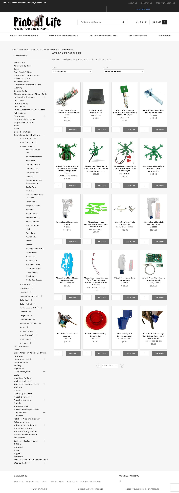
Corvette (30, 176)
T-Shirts (17, 444)
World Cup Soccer (34, 280)
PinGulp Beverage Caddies (26, 409)
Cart (159, 22)
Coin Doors (19, 100)
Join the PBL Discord (90, 482)
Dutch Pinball (26, 304)
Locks (16, 375)
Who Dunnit (31, 276)
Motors (17, 390)
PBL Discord (165, 36)
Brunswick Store (21, 81)
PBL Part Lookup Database (104, 36)
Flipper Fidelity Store (23, 122)
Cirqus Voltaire (32, 172)
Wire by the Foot (21, 463)
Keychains (19, 368)
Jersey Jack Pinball (29, 323)
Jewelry (17, 365)
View (54, 68)
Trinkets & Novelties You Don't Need (31, 460)
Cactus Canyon (33, 164)
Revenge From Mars (35, 248)
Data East (24, 300)
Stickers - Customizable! (25, 441)
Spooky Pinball (26, 331)
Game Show (31, 202)
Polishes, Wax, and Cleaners (27, 419)
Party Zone (30, 233)
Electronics (19, 116)
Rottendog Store (21, 422)
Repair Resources (138, 36)
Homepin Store (21, 362)
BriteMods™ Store (22, 78)
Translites (18, 456)
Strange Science (33, 264)
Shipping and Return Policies (90, 489)
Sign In (141, 22)
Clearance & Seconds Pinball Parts (30, 94)
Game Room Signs (22, 132)
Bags (16, 69)
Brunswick (24, 288)
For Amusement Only (29, 308)
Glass (16, 350)
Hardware (18, 356)
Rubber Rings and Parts (25, 425)
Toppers (18, 453)
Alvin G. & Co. (26, 138)
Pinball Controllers (22, 397)
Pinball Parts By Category (24, 36)
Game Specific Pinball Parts (64, 36)
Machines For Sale (22, 378)
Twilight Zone (32, 272)
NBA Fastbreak (32, 225)
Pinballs (17, 403)
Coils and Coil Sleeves (24, 97)
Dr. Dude (29, 191)
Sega (22, 327)
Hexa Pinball (25, 319)
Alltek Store (19, 62)
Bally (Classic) (26, 142)
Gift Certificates (21, 346)
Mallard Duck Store (23, 381)
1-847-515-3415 (143, 9)
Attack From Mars (34, 156)
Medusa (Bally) (32, 217)
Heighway (24, 316)
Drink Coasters (21, 103)
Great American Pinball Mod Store (30, 353)
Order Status (57, 482)
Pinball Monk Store (23, 400)
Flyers (16, 125)
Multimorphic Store (23, 394)
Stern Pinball (26, 339)
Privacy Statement (39, 489)
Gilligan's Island (33, 205)
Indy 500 (30, 209)
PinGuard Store (21, 406)
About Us (132, 3)
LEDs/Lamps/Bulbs (22, 371)
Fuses (16, 128)
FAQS (44, 482)
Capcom (24, 292)
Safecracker (31, 252)
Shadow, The (31, 260)
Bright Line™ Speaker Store (26, 75)
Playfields (18, 416)
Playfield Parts (20, 412)
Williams (24, 343)
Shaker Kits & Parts (23, 428)
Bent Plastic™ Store (23, 72)
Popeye (29, 241)
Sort (106, 68)
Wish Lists (72, 482)
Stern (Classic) (27, 335)
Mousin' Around (33, 221)
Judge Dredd (31, 213)
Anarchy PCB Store (23, 66)
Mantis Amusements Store (26, 384)
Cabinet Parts (20, 91)
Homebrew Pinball (22, 359)
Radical (29, 245)
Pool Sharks (31, 237)
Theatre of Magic (33, 268)
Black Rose (30, 160)
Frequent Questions (165, 3)
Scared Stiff (31, 256)
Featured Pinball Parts (24, 119)
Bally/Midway (26, 146)
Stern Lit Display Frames (25, 431)
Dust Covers (19, 106)
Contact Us (146, 3)
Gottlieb (24, 312)
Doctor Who (31, 187)
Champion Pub (32, 168)
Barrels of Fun (26, 284)
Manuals (18, 387)
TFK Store (18, 447)
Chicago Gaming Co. (29, 296)
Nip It (28, 229)
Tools (16, 450)
